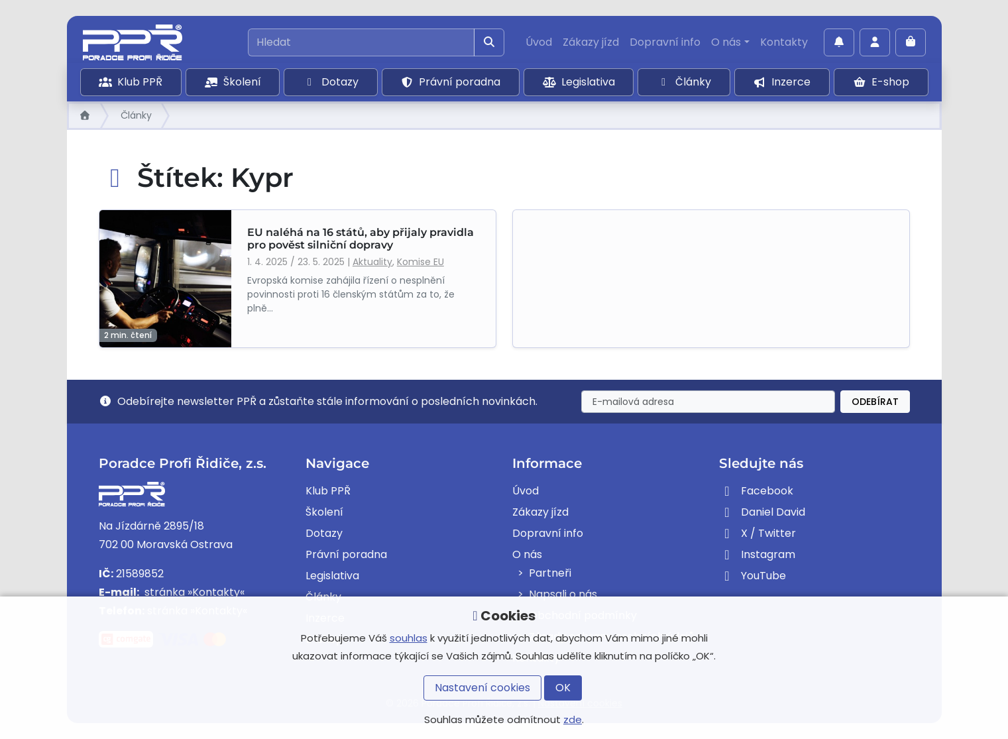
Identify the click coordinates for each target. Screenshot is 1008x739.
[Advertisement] (711, 278)
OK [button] (563, 687)
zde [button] (572, 719)
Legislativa (579, 81)
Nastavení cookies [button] (482, 687)
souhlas (408, 638)
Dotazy (331, 81)
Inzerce (782, 81)
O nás (726, 42)
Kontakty (784, 42)
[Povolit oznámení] (839, 42)
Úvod (539, 42)
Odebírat (875, 401)
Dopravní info (665, 42)
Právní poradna (450, 81)
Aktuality (372, 261)
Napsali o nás (563, 594)
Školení (233, 81)
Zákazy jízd (591, 42)
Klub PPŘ (130, 81)
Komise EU (420, 261)
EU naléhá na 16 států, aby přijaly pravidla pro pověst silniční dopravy (360, 238)
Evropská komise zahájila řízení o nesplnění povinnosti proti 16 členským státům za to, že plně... (351, 294)
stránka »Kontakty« (193, 592)
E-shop (881, 81)
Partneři (550, 573)
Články (684, 81)
